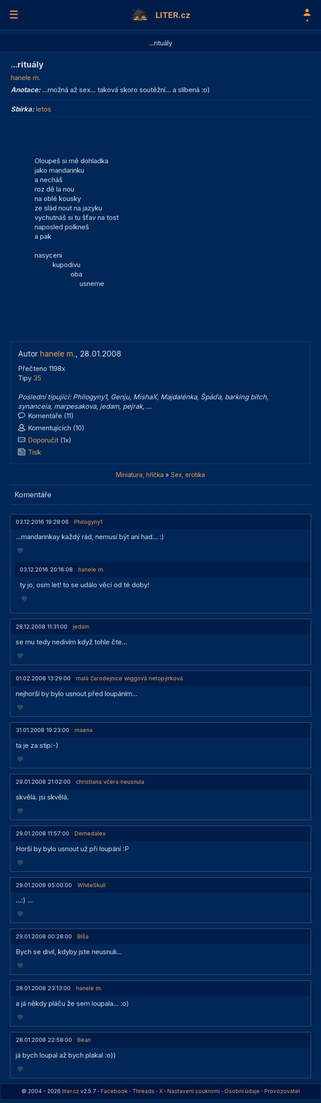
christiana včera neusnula (110, 781)
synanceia (34, 406)
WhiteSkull (91, 885)
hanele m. (25, 77)
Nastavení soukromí (193, 1091)
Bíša (83, 936)
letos (43, 109)
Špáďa (211, 397)
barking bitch (246, 397)
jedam (109, 406)
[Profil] (307, 15)
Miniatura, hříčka (140, 474)
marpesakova (75, 406)
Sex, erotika (188, 474)
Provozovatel (282, 1091)
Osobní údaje (242, 1091)
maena (84, 730)
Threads (143, 1091)
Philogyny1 (90, 397)
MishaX (145, 397)
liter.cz (70, 1091)
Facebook (114, 1091)
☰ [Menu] (14, 14)
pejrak (133, 406)
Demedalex (90, 833)
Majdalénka (178, 397)
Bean (84, 1039)
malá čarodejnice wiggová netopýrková (129, 678)
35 (37, 378)
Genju (120, 397)
